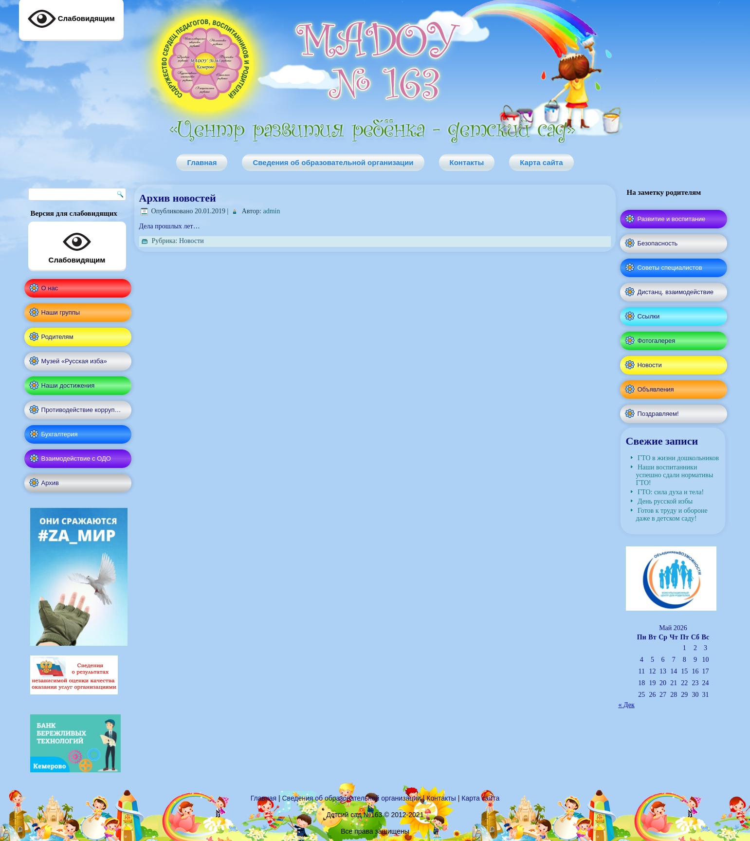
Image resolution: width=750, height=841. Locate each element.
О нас (49, 288)
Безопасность (657, 243)
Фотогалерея (656, 340)
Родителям (57, 336)
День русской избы (665, 501)
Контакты (467, 162)
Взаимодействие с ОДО (76, 458)
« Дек (626, 705)
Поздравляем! (657, 413)
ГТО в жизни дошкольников (678, 458)
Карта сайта (541, 162)
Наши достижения (68, 385)
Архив (50, 482)
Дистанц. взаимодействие (675, 292)
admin (271, 211)
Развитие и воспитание (671, 219)
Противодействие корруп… (81, 409)
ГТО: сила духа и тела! (671, 492)
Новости (191, 240)
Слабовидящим (77, 246)
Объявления (655, 389)
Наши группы (60, 312)
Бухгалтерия (59, 434)
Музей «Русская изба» (74, 361)
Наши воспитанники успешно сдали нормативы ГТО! (674, 475)
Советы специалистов (669, 267)
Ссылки (648, 316)
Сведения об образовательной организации (333, 162)
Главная (202, 162)
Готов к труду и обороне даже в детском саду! (671, 514)
